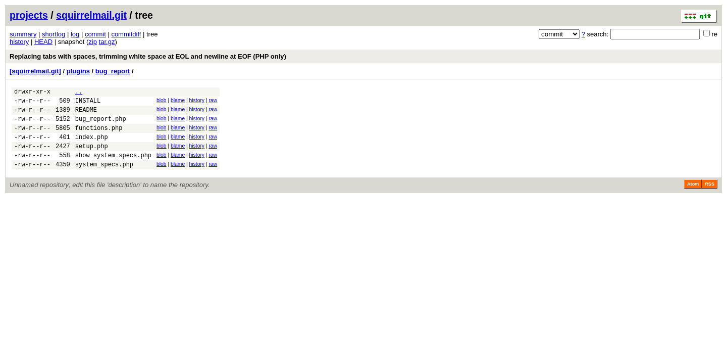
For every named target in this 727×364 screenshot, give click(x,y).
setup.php (91, 156)
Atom (693, 197)
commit (95, 34)
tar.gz (107, 42)
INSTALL (87, 103)
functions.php (99, 135)
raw (213, 102)
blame (178, 102)
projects (29, 15)
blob (162, 102)
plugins (78, 71)
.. (78, 92)
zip (92, 42)
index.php (91, 146)
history (19, 42)
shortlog (53, 34)
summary (23, 34)
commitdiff (126, 34)
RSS (709, 197)
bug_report (112, 71)
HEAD (43, 42)
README (86, 114)
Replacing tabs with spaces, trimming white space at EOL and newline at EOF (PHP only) (148, 56)
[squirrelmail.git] (35, 71)
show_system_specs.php (113, 167)
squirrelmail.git (91, 15)
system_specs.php (104, 177)
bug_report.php (100, 124)
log (75, 34)
